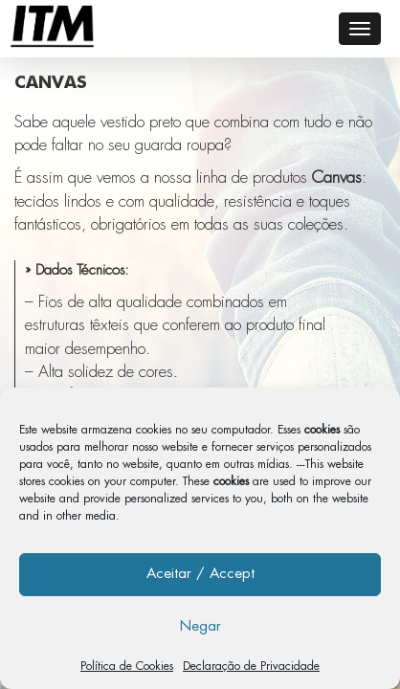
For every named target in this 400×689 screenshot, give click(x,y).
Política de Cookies (126, 666)
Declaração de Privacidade (251, 666)
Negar (200, 626)
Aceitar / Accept (200, 574)
